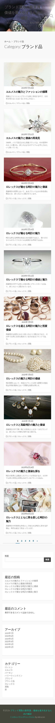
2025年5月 (9, 638)
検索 (7, 556)
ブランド (9, 678)
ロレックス (22, 198)
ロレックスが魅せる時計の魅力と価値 (21, 586)
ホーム (7, 41)
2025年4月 (9, 641)
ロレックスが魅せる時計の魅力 (18, 589)
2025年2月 (9, 647)
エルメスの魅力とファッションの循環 (21, 580)
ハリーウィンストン (13, 675)
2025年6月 (9, 636)
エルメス (11, 103)
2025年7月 (9, 633)
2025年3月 (9, 644)
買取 (28, 103)
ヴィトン (9, 667)
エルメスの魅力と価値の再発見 (18, 583)
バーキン (9, 673)
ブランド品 (20, 103)
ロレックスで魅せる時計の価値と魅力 (21, 592)
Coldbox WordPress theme (22, 717)
